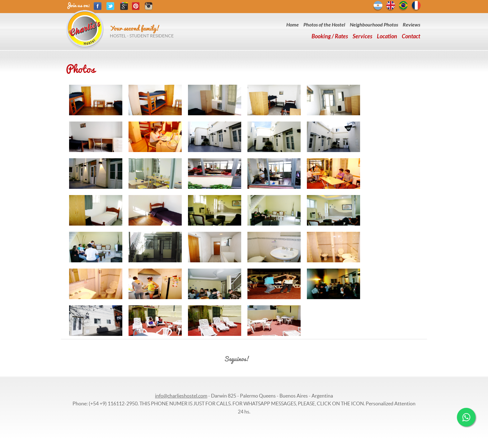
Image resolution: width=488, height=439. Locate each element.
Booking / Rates (330, 36)
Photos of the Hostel (324, 25)
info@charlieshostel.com (181, 395)
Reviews (411, 25)
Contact (411, 36)
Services (362, 36)
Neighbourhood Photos (374, 25)
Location (387, 36)
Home (292, 25)
